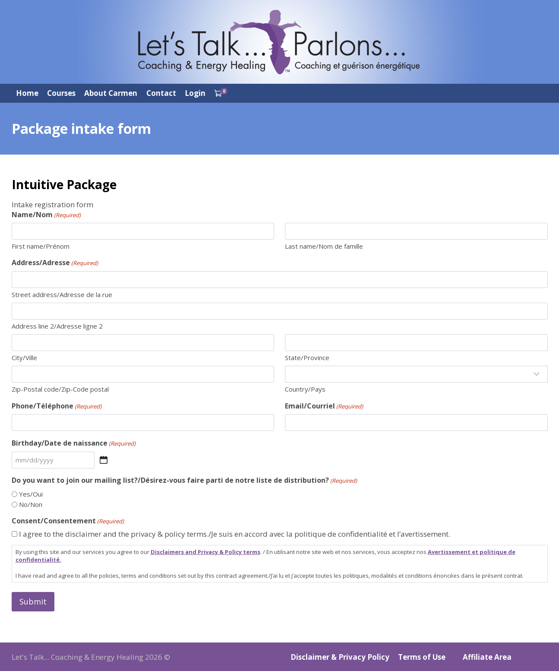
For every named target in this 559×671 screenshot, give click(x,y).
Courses (61, 93)
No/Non (30, 504)
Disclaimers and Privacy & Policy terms (205, 552)
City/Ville (24, 357)
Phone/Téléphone (56, 406)
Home (27, 93)
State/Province (307, 357)
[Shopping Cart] (220, 93)
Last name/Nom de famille (324, 246)
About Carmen (110, 93)
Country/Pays (305, 389)
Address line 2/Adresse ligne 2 (57, 326)
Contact (161, 93)
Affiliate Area (487, 657)
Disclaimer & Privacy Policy (340, 657)
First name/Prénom (40, 246)
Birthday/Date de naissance (74, 443)
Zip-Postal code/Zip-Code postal (60, 389)
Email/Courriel (324, 406)
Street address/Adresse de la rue (62, 294)
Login (195, 93)
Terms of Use (421, 657)
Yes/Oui (31, 494)
